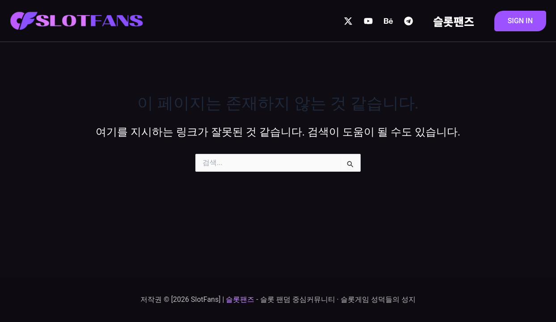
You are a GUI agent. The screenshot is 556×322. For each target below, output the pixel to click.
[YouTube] (368, 21)
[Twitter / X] (348, 21)
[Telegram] (408, 21)
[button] (520, 21)
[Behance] (388, 21)
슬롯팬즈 (453, 21)
